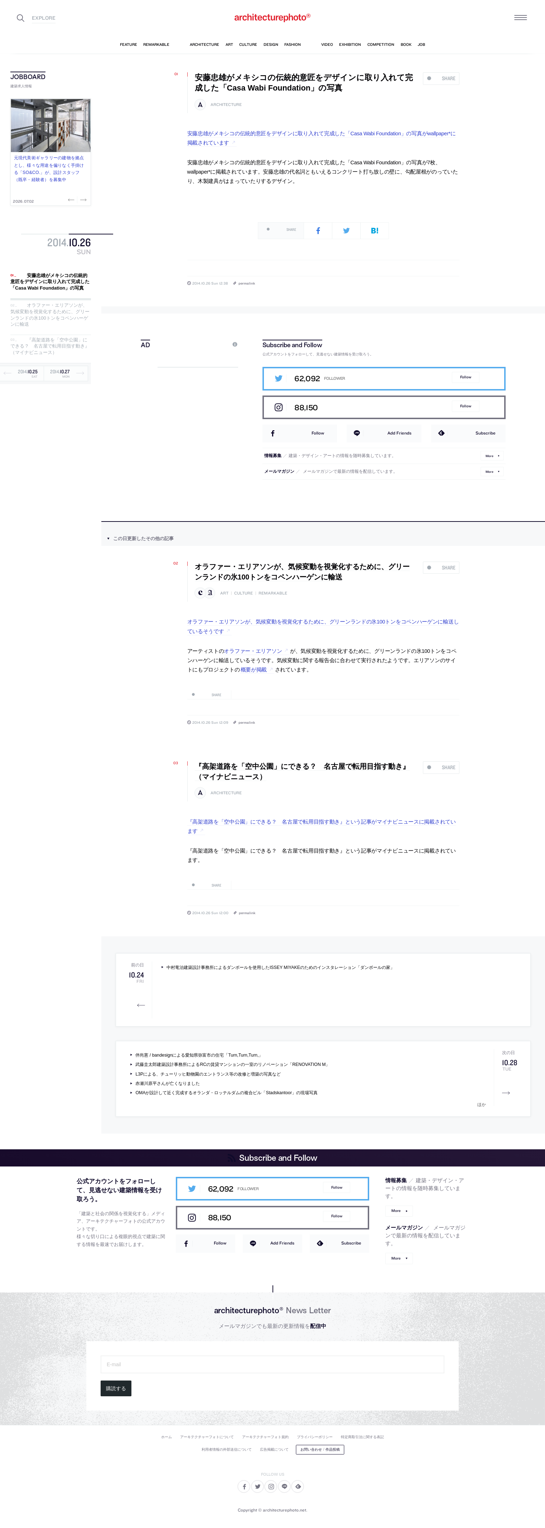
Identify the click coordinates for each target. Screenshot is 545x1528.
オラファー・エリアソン (253, 651)
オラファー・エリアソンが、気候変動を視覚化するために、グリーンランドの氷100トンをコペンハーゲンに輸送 (50, 315)
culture (243, 593)
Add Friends (399, 433)
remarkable (273, 593)
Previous (72, 199)
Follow (465, 377)
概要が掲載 (254, 670)
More (489, 455)
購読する (116, 1388)
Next (82, 199)
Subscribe (486, 433)
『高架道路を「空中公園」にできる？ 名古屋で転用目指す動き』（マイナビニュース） (50, 346)
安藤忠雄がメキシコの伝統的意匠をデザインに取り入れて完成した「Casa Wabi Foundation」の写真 (50, 282)
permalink (246, 283)
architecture (226, 104)
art (224, 593)
